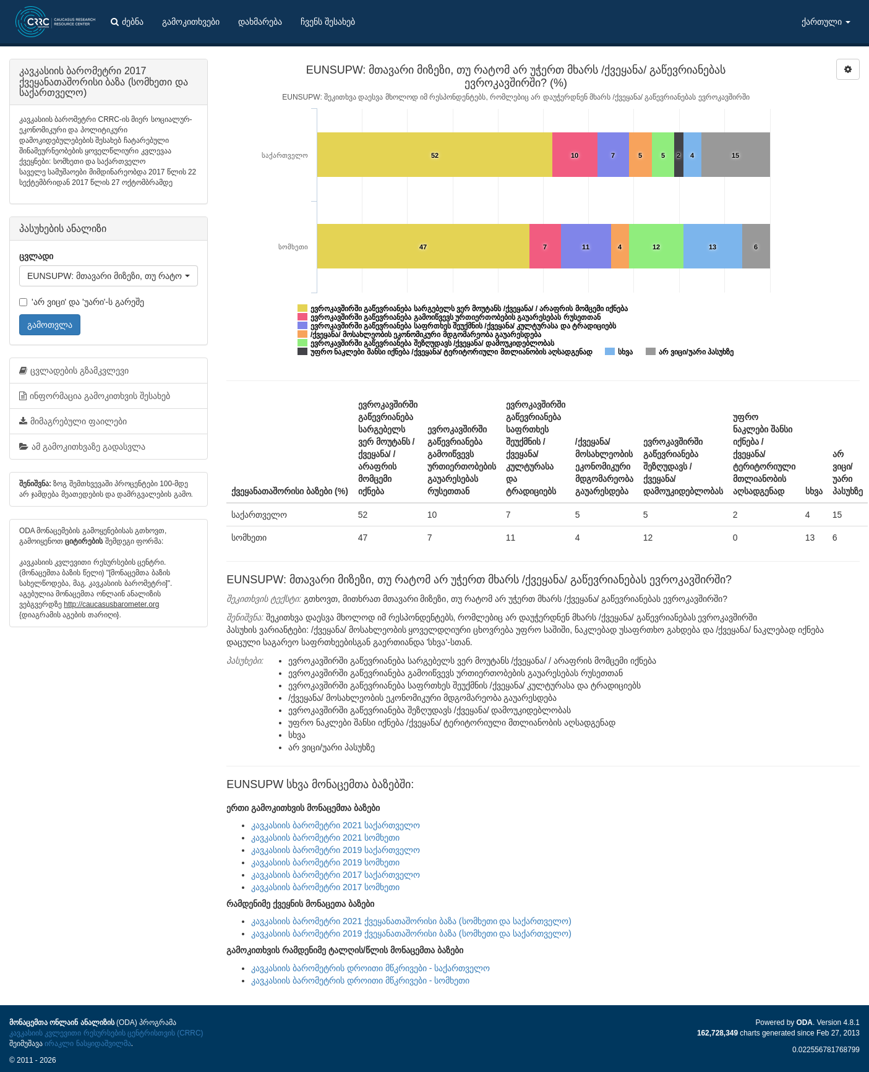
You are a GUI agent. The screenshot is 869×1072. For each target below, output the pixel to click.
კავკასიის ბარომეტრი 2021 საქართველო (335, 825)
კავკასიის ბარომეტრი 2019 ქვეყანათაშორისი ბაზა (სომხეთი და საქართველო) (411, 933)
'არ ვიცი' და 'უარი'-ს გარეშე (81, 302)
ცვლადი (36, 256)
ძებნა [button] (127, 22)
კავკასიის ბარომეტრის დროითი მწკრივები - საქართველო (370, 968)
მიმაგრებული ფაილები (73, 421)
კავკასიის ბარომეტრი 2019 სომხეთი (325, 862)
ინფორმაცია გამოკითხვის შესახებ (94, 396)
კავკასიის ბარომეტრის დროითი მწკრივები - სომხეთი (360, 980)
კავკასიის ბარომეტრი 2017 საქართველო (335, 875)
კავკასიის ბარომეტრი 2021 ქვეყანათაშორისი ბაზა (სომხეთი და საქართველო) (411, 921)
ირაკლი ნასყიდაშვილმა (88, 1043)
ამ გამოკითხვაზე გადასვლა (82, 447)
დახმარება (260, 22)
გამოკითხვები (191, 22)
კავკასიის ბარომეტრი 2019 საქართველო (335, 850)
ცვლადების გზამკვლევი (74, 370)
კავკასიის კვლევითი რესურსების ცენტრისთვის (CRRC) (106, 1033)
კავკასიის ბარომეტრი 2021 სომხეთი (325, 838)
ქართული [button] (826, 22)
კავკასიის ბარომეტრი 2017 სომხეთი (325, 887)
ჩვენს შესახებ (328, 22)
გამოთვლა (49, 325)
